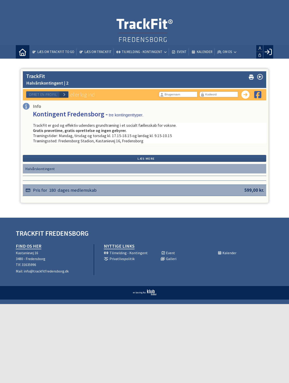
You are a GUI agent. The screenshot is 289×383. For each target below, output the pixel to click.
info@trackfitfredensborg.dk (46, 271)
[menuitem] (22, 52)
